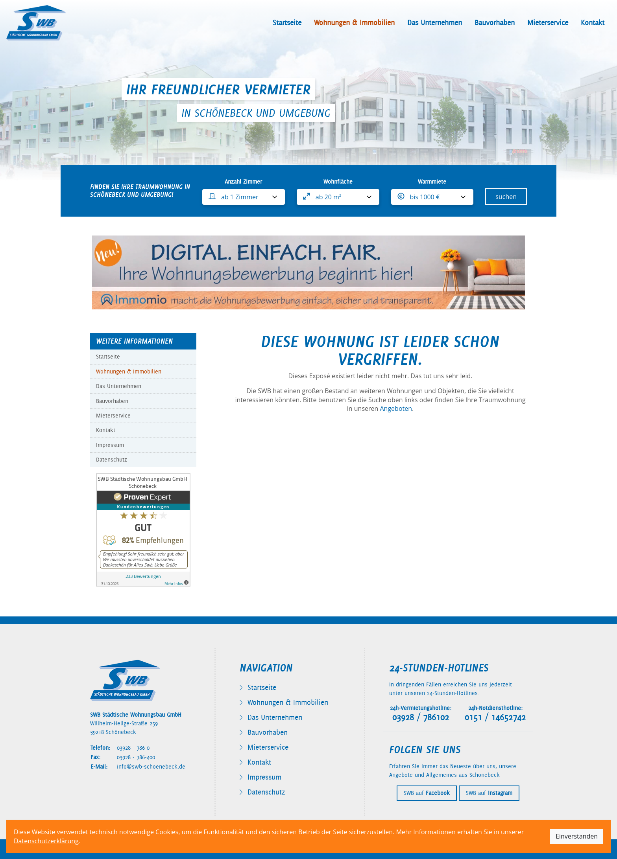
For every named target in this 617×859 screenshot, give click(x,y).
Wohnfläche (338, 181)
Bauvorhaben (495, 22)
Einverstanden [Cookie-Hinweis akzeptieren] (577, 836)
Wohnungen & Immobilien (354, 22)
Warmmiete (432, 181)
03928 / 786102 (420, 717)
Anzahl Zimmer (243, 181)
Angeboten (396, 408)
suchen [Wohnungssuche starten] (506, 196)
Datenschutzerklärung (46, 841)
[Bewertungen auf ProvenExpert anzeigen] (143, 529)
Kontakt (592, 22)
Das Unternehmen (434, 22)
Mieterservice (547, 22)
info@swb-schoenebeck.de (151, 766)
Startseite (287, 22)
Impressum (110, 445)
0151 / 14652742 (495, 717)
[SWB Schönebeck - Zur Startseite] (36, 22)
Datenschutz (111, 459)
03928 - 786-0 (133, 747)
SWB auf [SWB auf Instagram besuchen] (489, 792)
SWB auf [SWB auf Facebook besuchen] (427, 792)
